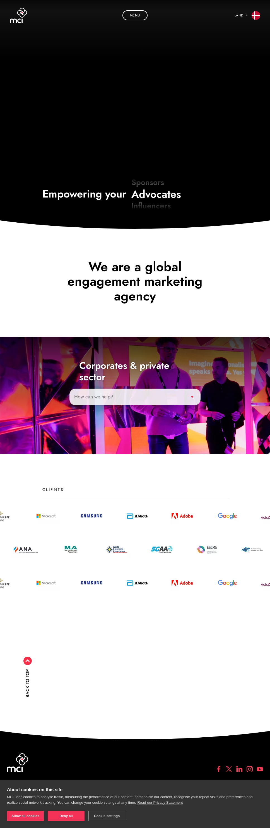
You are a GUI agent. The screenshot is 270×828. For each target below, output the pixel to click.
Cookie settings (107, 816)
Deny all (66, 816)
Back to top (27, 683)
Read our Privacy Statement (160, 802)
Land (247, 15)
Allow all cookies (25, 816)
